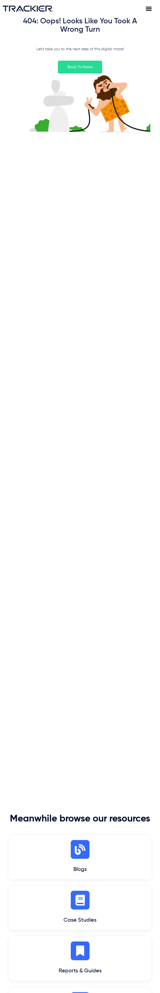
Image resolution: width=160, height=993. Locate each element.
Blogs (80, 869)
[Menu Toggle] (151, 8)
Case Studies (80, 920)
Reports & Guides (80, 971)
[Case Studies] (80, 900)
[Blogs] (80, 849)
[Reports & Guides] (80, 950)
